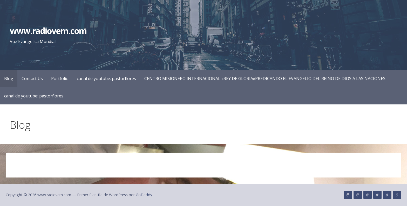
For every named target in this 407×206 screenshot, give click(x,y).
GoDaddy (144, 194)
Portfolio (60, 78)
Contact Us (32, 78)
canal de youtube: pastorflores (106, 78)
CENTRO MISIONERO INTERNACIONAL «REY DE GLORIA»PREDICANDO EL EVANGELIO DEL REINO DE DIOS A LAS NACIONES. (265, 78)
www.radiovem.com (48, 30)
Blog (8, 78)
